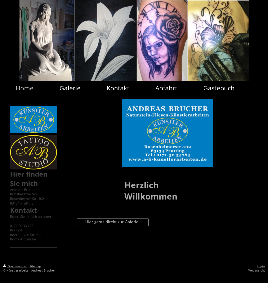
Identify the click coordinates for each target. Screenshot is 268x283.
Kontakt (16, 230)
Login (261, 266)
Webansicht (256, 270)
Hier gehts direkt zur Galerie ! (112, 222)
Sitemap (35, 266)
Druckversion (15, 266)
